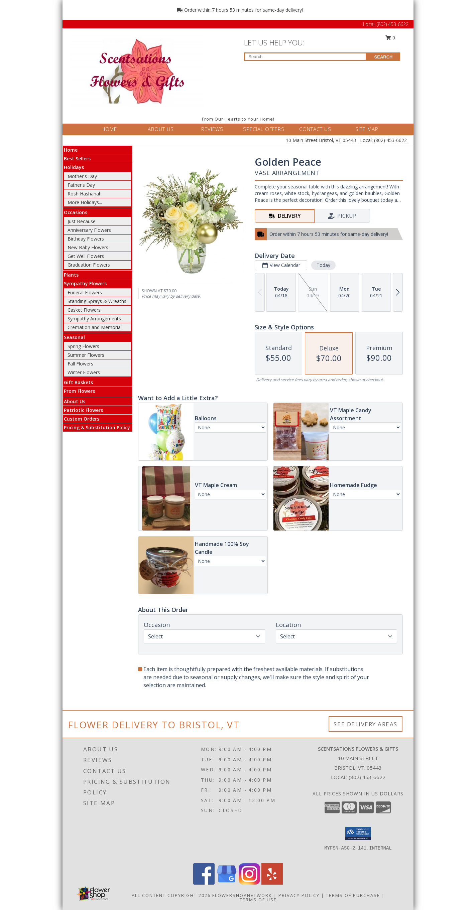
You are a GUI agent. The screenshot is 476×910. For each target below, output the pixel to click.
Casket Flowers (84, 310)
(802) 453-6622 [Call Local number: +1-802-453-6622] (392, 24)
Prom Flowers (79, 391)
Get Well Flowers (86, 256)
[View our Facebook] (204, 883)
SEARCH (383, 56)
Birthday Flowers (86, 239)
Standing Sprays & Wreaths (97, 301)
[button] (358, 833)
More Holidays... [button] (85, 202)
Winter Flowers (84, 372)
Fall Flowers (80, 363)
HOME (109, 129)
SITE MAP (366, 129)
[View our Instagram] (249, 883)
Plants (71, 275)
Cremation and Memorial (95, 327)
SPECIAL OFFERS (263, 129)
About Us (74, 401)
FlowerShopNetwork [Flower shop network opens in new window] (242, 895)
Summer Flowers (86, 355)
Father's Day (81, 185)
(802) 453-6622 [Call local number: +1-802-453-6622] (367, 777)
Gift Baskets (78, 382)
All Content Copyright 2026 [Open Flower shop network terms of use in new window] (171, 895)
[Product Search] (305, 56)
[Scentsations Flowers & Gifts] (137, 70)
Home (71, 150)
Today (323, 265)
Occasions (75, 212)
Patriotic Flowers (83, 410)
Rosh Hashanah (85, 193)
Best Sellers (77, 158)
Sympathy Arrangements (94, 318)
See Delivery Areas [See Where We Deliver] (365, 724)
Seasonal (74, 337)
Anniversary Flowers (89, 230)
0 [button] (390, 37)
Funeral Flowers (85, 292)
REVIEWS (212, 129)
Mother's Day (82, 176)
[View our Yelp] (272, 883)
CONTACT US (315, 129)
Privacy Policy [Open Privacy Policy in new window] (299, 895)
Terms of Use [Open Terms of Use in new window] (258, 900)
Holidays (74, 167)
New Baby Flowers (88, 247)
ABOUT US (161, 129)
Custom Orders (81, 419)
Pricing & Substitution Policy (97, 427)
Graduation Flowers (89, 265)
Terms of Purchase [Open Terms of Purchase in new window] (353, 895)
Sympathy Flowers (85, 283)
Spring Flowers (83, 346)
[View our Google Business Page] (226, 883)
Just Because (82, 221)
